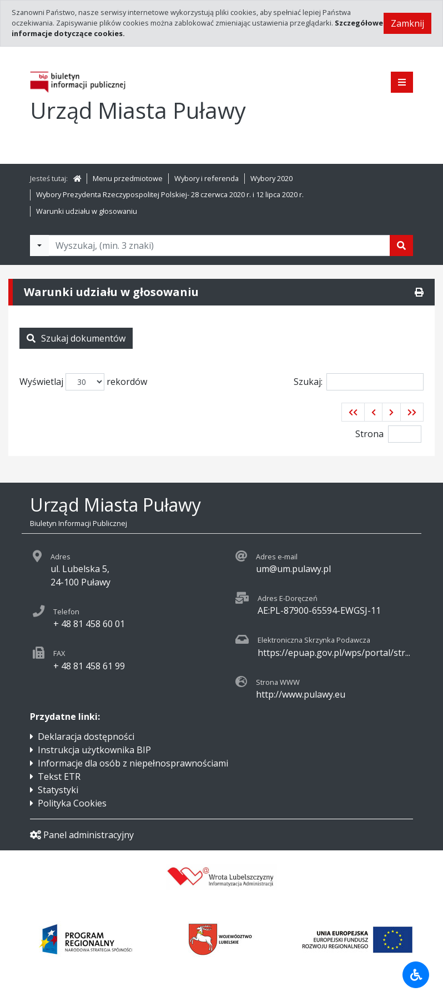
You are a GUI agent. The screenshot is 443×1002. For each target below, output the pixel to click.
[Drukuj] (419, 292)
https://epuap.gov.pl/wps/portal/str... (334, 653)
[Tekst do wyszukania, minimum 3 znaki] (219, 245)
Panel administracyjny (82, 835)
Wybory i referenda (206, 178)
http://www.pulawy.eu (300, 694)
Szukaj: (359, 381)
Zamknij (407, 23)
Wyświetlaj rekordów (83, 381)
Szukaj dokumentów (76, 338)
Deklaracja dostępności (86, 736)
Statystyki (58, 790)
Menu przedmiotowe (128, 178)
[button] (353, 412)
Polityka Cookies (72, 803)
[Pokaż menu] (402, 82)
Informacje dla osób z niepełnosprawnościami (133, 763)
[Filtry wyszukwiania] (39, 245)
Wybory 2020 (271, 178)
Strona (369, 434)
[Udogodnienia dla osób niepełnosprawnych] (415, 974)
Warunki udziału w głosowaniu (86, 211)
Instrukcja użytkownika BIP (94, 750)
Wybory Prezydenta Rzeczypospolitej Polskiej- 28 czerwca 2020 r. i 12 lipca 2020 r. (170, 194)
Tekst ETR (59, 776)
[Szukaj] (401, 245)
